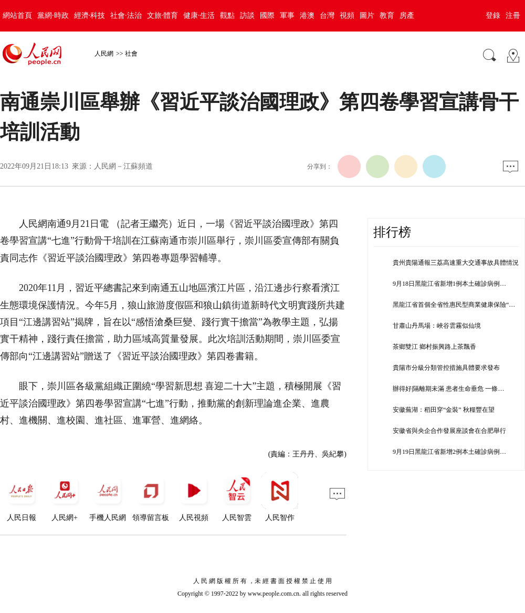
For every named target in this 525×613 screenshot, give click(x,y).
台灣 (327, 15)
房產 (407, 15)
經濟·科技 (90, 15)
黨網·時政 (53, 15)
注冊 (513, 15)
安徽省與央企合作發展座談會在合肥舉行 (449, 430)
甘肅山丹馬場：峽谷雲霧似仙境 (437, 325)
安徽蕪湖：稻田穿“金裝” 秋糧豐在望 (444, 409)
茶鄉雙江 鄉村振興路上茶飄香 (434, 346)
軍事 (287, 15)
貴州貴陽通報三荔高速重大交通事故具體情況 (456, 262)
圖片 (367, 15)
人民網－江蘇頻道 (123, 166)
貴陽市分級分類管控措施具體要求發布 (446, 367)
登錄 (493, 15)
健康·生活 (199, 15)
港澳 (307, 15)
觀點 (227, 15)
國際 (267, 15)
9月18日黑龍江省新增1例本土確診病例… (449, 283)
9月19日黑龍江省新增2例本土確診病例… (449, 451)
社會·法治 (126, 15)
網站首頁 (17, 15)
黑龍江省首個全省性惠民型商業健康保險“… (454, 304)
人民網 (103, 53)
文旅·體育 (162, 15)
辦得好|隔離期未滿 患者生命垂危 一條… (448, 388)
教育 (387, 15)
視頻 (347, 15)
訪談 (247, 15)
